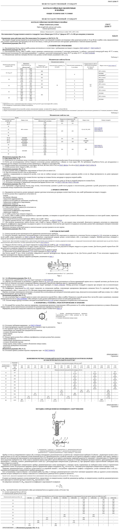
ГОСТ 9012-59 (44, 245)
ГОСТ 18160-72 (50, 350)
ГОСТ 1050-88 (98, 128)
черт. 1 (51, 256)
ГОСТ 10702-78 (98, 131)
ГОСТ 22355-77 (96, 48)
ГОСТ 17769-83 (57, 220)
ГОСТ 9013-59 (65, 245)
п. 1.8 (56, 245)
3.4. (4, 251)
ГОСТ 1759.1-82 (62, 182)
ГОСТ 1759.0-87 (36, 325)
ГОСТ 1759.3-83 (73, 182)
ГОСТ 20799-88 (22, 298)
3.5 (52, 281)
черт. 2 (59, 308)
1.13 (4, 185)
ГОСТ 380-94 (63, 165)
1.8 (3, 167)
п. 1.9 (26, 288)
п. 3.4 (47, 281)
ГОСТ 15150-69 (90, 53)
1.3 (3, 55)
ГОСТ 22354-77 (45, 242)
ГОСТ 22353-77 (85, 48)
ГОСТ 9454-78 (48, 280)
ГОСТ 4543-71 (112, 65)
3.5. (4, 280)
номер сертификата (9, 338)
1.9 (3, 170)
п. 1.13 (51, 300)
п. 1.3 (99, 235)
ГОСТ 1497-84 (51, 251)
